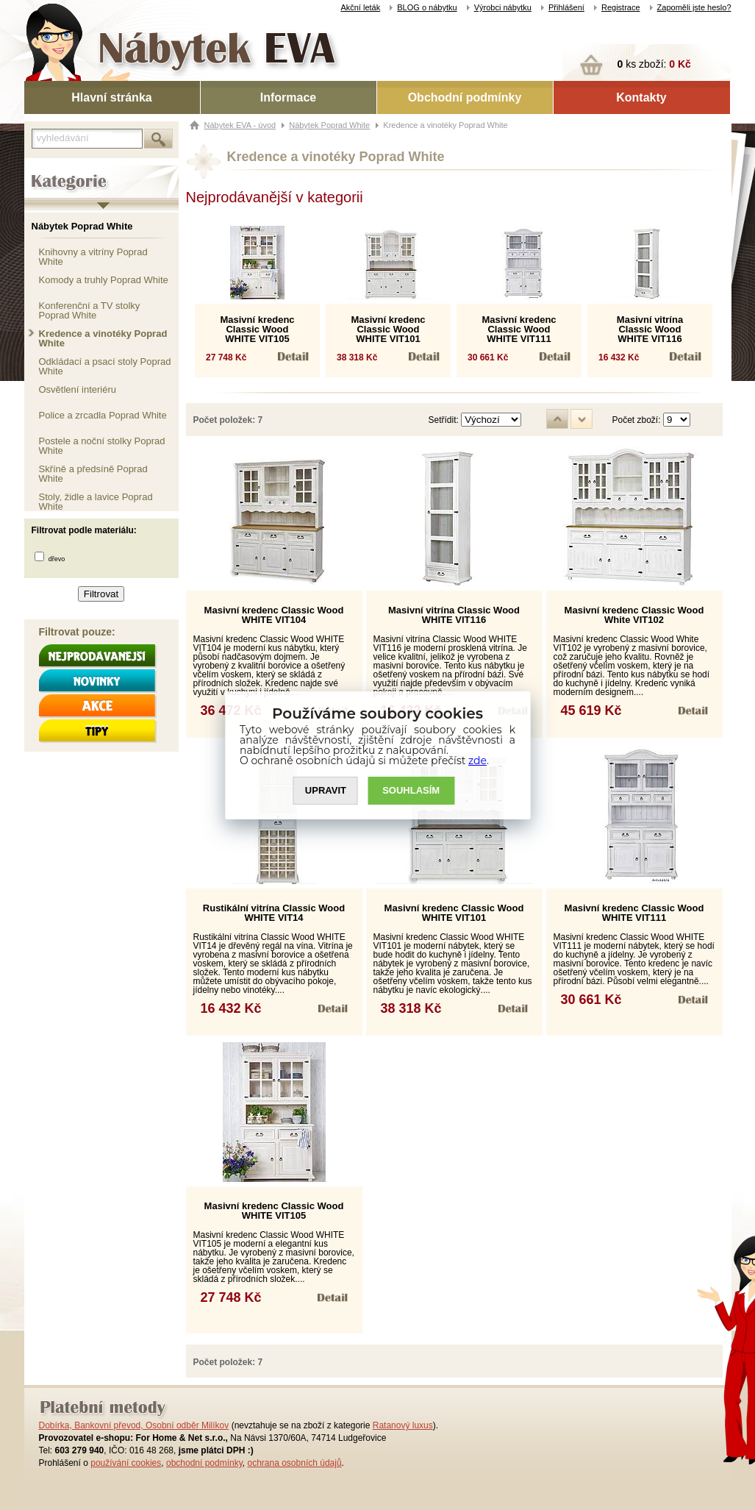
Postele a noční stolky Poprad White (102, 445)
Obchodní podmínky (465, 97)
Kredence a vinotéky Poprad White (103, 338)
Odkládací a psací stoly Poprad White (105, 366)
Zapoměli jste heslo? (694, 7)
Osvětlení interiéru (78, 389)
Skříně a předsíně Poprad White (93, 473)
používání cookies (125, 1463)
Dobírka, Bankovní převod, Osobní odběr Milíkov (134, 1425)
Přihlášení (566, 7)
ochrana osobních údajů (294, 1463)
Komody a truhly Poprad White (103, 279)
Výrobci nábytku (503, 7)
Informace (288, 97)
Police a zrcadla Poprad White (103, 415)
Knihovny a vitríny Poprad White (93, 256)
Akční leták (360, 7)
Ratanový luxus (403, 1425)
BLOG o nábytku (427, 7)
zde (477, 760)
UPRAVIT (325, 790)
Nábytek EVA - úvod (240, 125)
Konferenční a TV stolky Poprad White (89, 310)
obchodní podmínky (204, 1463)
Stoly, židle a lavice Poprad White (96, 501)
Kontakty (641, 97)
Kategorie (44, 170)
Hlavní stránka (111, 97)
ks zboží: (654, 64)
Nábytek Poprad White (82, 226)
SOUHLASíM (411, 790)
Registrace (620, 7)
